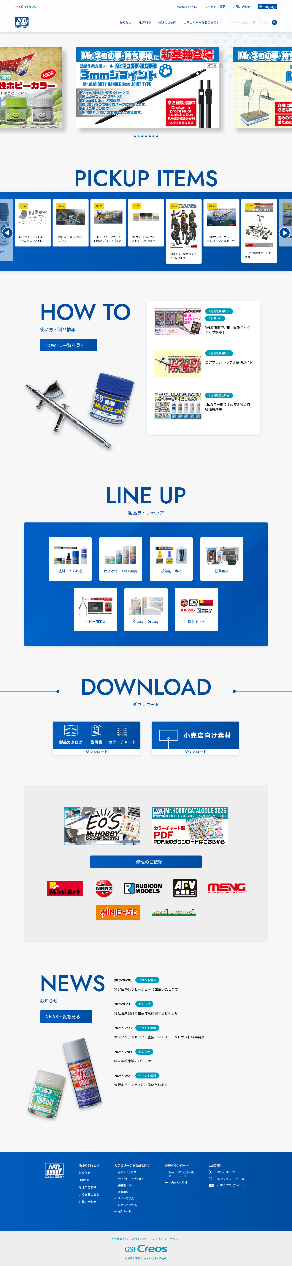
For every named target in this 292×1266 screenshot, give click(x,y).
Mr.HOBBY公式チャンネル (231, 1185)
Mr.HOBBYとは (187, 6)
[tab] (135, 136)
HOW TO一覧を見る (65, 345)
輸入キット (124, 1211)
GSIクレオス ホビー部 (230, 1179)
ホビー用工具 (126, 1198)
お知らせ (125, 22)
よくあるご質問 (214, 6)
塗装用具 (123, 1192)
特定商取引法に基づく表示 (128, 1239)
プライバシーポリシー (167, 1239)
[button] (7, 232)
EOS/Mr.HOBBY (225, 1172)
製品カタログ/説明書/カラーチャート (181, 1174)
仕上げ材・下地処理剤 (131, 1179)
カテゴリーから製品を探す (132, 1165)
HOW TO (145, 22)
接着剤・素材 (126, 1185)
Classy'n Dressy (127, 1205)
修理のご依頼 (167, 22)
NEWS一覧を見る (63, 1016)
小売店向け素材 (178, 1182)
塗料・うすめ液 (127, 1172)
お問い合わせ (242, 6)
